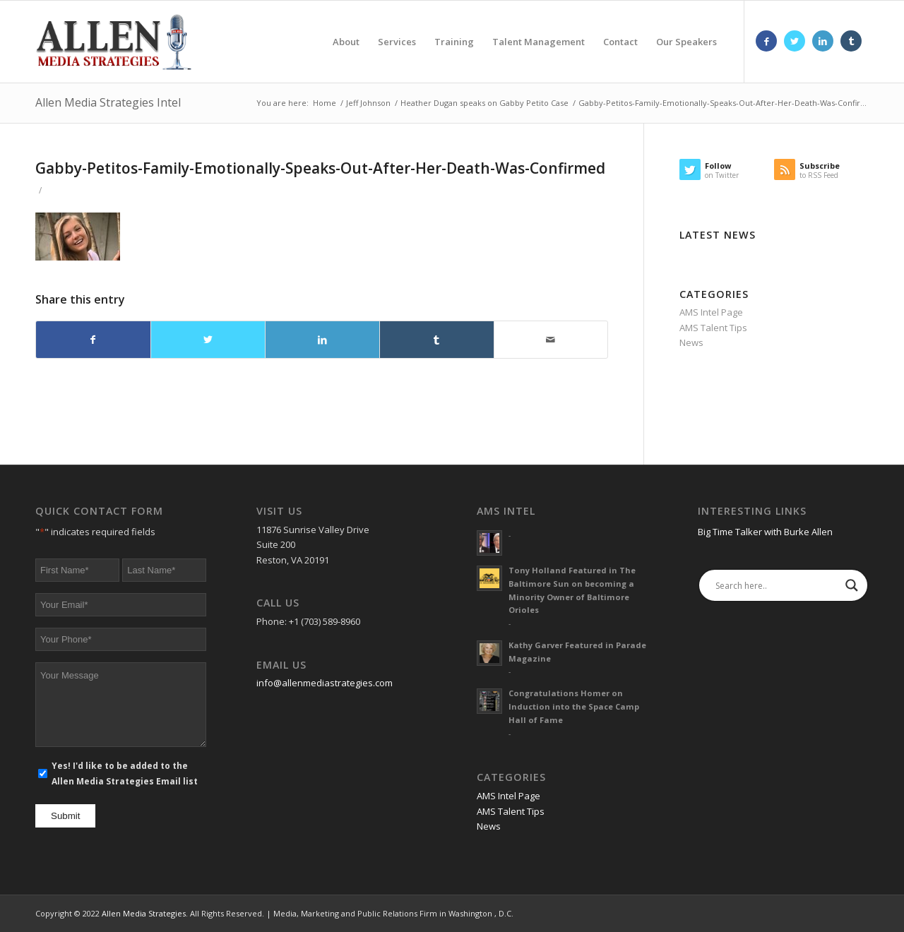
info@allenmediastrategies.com (324, 682)
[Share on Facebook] (93, 339)
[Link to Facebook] (766, 41)
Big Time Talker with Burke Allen (765, 531)
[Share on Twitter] (208, 339)
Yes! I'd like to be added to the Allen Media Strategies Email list (125, 773)
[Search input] (776, 585)
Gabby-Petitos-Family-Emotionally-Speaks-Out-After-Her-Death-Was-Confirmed (320, 168)
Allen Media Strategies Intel (108, 102)
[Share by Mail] (551, 339)
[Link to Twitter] (794, 41)
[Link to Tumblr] (851, 41)
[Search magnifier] (852, 585)
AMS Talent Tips (713, 327)
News (691, 342)
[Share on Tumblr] (437, 339)
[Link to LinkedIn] (822, 41)
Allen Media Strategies (144, 913)
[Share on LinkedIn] (322, 339)
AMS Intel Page (711, 312)
